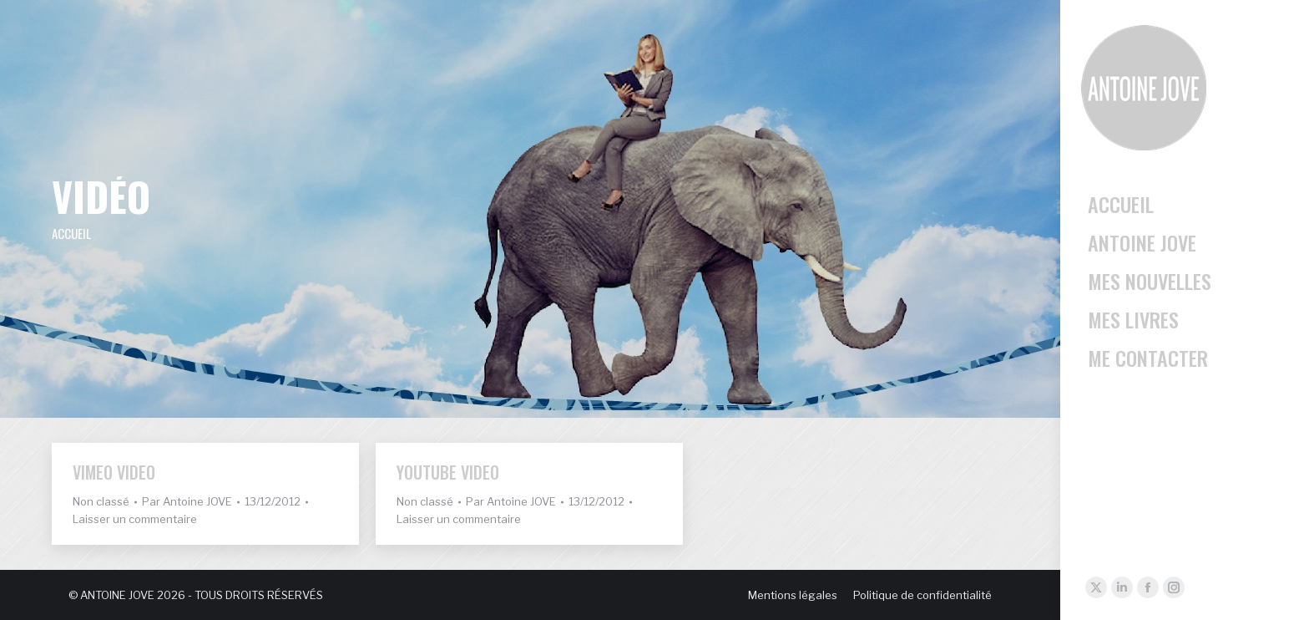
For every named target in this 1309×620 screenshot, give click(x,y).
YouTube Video (448, 472)
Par (187, 501)
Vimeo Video (114, 472)
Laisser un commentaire (135, 519)
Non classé (101, 501)
